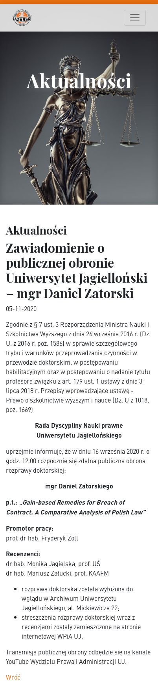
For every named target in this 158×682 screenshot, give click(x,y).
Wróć (13, 677)
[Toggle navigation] (135, 18)
